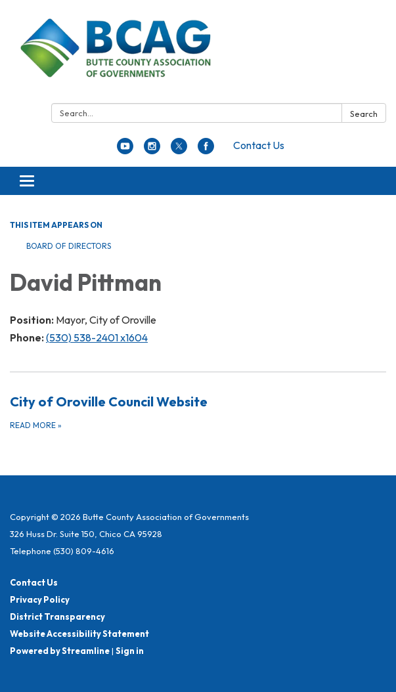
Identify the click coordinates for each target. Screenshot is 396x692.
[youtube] (125, 150)
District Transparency (57, 616)
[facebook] (206, 150)
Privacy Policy (40, 599)
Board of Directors (68, 246)
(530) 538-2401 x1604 (97, 337)
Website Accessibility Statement (79, 633)
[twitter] (179, 150)
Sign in (130, 650)
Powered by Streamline (60, 650)
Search (364, 113)
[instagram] (152, 150)
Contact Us (258, 145)
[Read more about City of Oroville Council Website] (198, 412)
